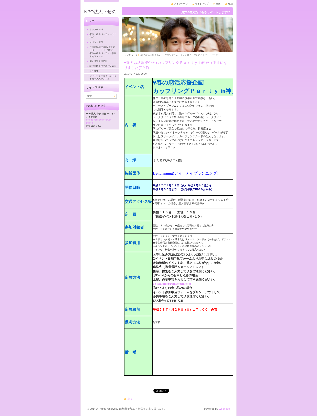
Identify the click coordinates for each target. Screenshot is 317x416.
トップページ (130, 55)
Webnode (224, 408)
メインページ (181, 3)
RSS (218, 3)
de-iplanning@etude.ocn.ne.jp (172, 283)
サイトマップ (202, 3)
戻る (130, 398)
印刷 (230, 3)
